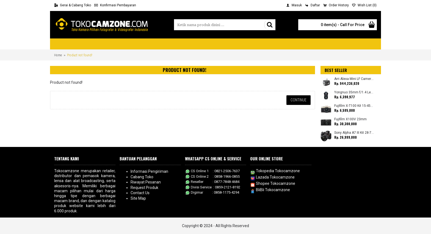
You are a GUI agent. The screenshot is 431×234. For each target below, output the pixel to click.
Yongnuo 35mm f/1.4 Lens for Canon (354, 92)
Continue (298, 100)
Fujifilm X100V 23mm (350, 119)
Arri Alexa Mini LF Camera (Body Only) (354, 79)
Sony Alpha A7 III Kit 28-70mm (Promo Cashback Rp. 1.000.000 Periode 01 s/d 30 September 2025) (354, 133)
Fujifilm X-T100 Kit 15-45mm (354, 106)
